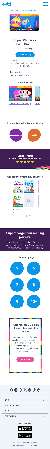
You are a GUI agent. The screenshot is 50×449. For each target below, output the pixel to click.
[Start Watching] (25, 54)
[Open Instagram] (15, 390)
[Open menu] (45, 4)
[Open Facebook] (11, 390)
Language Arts (15, 10)
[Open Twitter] (25, 390)
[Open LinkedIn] (38, 390)
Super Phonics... (32, 10)
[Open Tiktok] (34, 390)
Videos (24, 10)
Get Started (25, 359)
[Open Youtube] (20, 390)
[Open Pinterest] (29, 390)
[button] (23, 199)
